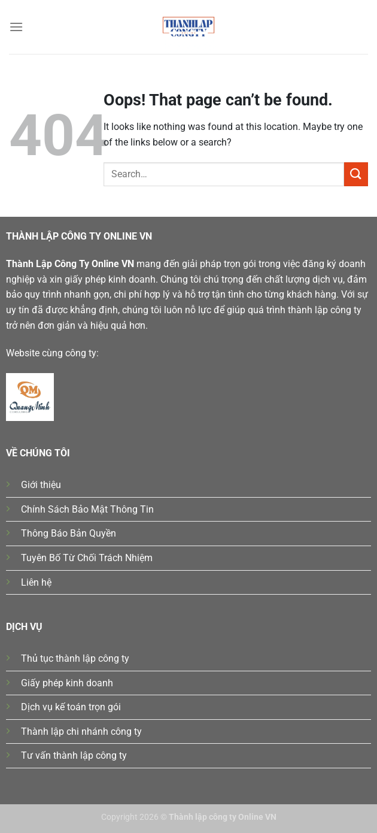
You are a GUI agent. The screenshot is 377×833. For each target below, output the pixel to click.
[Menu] (16, 26)
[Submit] (356, 174)
